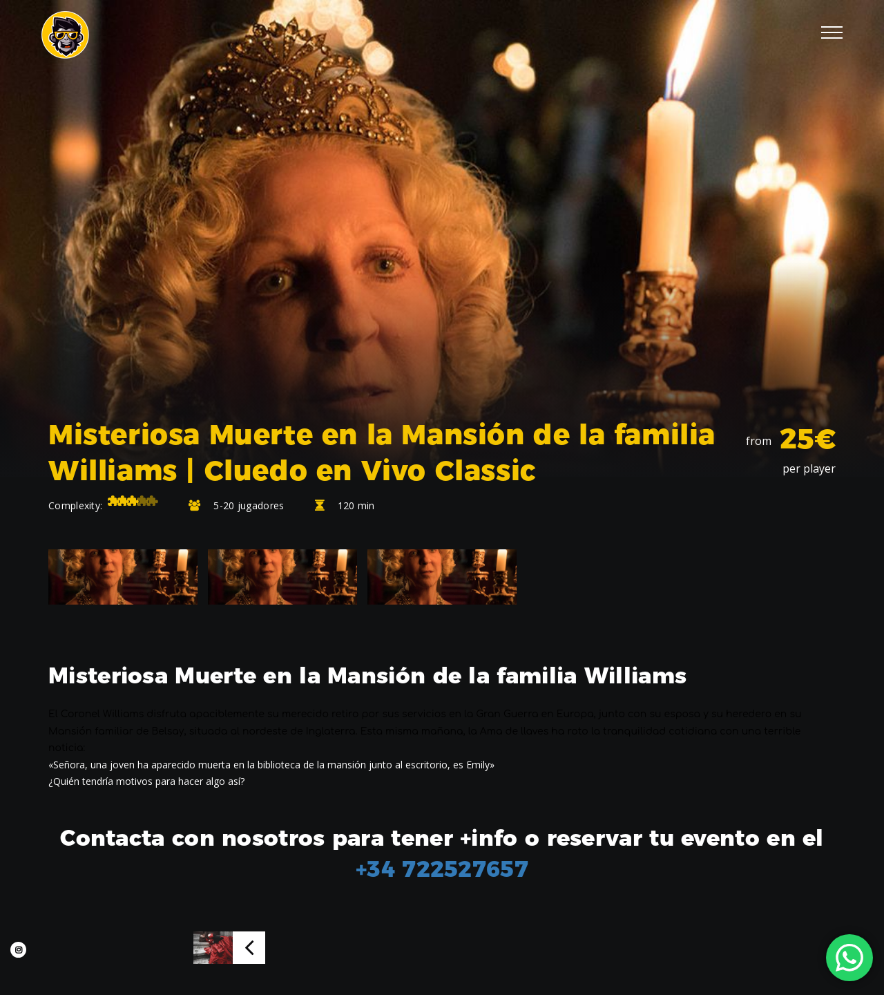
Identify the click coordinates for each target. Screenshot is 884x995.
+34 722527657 (442, 868)
